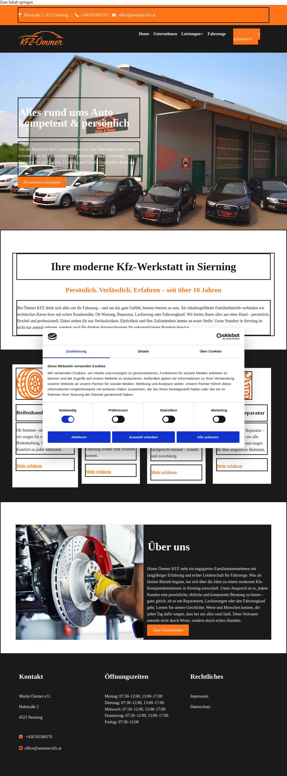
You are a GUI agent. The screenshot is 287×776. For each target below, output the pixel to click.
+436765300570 (94, 15)
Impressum (199, 696)
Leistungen (190, 33)
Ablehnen (79, 437)
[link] (190, 33)
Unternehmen (165, 33)
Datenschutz (200, 707)
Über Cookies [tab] (211, 351)
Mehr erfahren (29, 466)
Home (143, 33)
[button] (246, 36)
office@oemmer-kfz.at (137, 15)
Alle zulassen (208, 437)
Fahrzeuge (217, 33)
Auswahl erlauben (143, 437)
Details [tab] (143, 351)
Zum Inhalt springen (16, 2)
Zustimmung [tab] (76, 351)
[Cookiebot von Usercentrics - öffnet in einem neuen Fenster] (219, 336)
